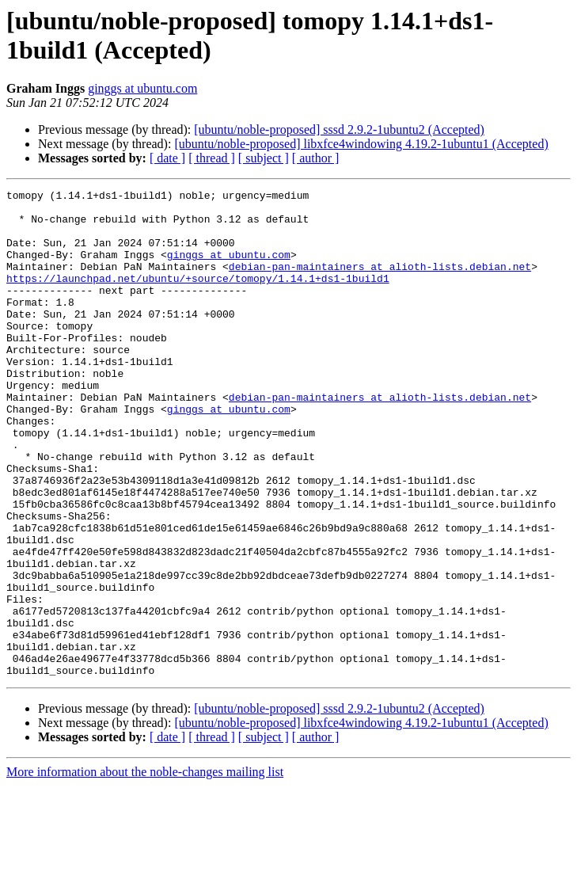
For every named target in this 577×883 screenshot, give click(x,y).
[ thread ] (211, 158)
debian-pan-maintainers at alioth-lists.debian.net (380, 283)
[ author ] (316, 158)
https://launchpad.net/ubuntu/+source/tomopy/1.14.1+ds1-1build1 (197, 297)
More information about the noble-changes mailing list (144, 869)
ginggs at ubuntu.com (142, 88)
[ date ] (167, 158)
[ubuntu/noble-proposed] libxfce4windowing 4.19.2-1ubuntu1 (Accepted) (361, 143)
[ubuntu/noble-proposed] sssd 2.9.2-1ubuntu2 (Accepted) (339, 129)
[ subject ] (263, 158)
